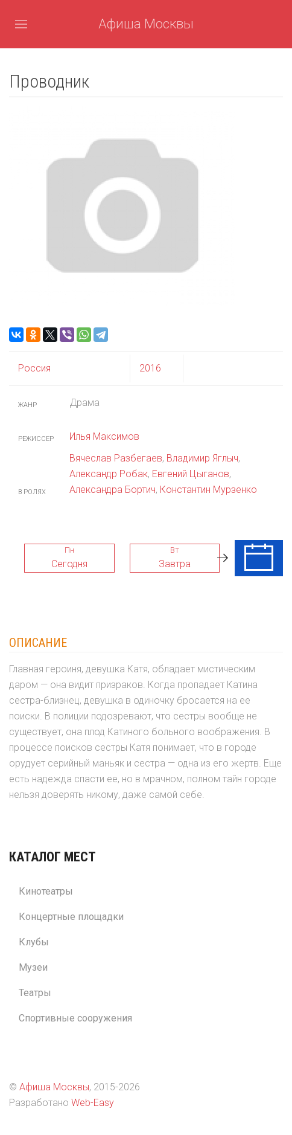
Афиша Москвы (146, 23)
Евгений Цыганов (190, 474)
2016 (150, 368)
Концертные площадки (71, 916)
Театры (35, 992)
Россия (34, 368)
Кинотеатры (46, 891)
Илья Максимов (104, 436)
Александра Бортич (112, 489)
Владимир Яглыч (202, 458)
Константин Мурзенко (208, 489)
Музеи (33, 967)
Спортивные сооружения (75, 1018)
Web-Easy (92, 1102)
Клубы (34, 942)
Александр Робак (108, 474)
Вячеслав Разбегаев (115, 458)
